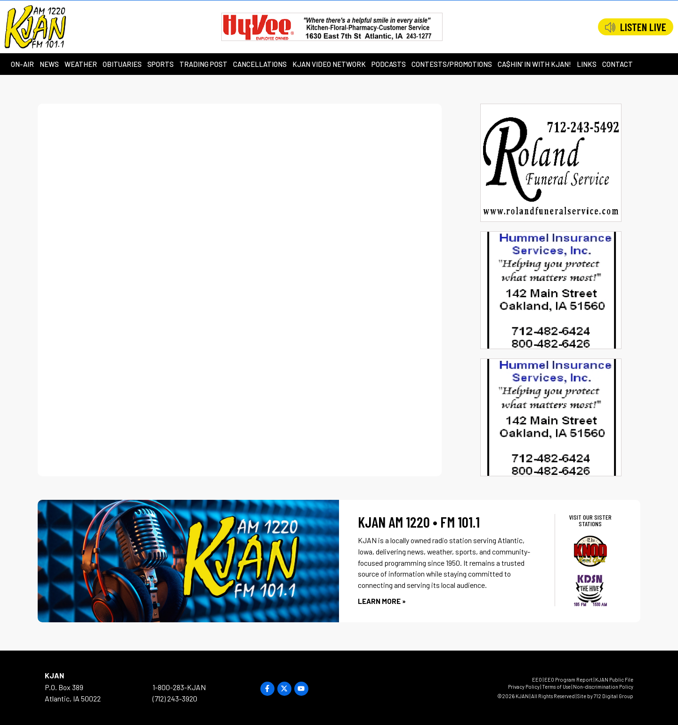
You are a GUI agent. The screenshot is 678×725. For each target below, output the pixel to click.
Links (587, 64)
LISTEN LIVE (643, 26)
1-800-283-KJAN (179, 687)
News (49, 64)
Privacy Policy (524, 687)
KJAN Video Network (329, 64)
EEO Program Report (568, 679)
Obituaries (122, 64)
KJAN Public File (614, 679)
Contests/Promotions (452, 64)
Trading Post (203, 64)
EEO (537, 679)
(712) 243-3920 (175, 698)
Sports (160, 64)
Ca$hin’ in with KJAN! (534, 64)
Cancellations (260, 64)
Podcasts (388, 64)
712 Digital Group (613, 696)
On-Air (22, 64)
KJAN (54, 675)
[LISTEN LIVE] (610, 27)
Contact (617, 64)
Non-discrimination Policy (603, 687)
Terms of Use (556, 687)
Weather (81, 64)
